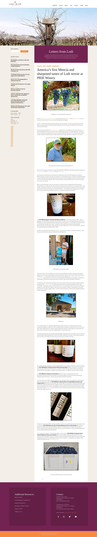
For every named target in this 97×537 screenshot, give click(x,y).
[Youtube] (75, 516)
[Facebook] (58, 516)
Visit (71, 5)
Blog (86, 5)
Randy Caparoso (16, 113)
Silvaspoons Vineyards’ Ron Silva (48, 118)
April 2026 (14, 120)
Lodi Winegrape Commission (15, 4)
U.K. (83, 130)
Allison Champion (16, 114)
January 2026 (15, 123)
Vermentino (78, 276)
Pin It (43, 478)
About (66, 5)
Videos (61, 5)
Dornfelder (72, 276)
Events (76, 5)
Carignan (48, 387)
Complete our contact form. (70, 512)
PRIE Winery (61, 171)
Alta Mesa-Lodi (76, 118)
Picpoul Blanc (40, 278)
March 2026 (15, 122)
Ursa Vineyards (40, 171)
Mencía (68, 118)
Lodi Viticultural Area (54, 439)
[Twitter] (69, 516)
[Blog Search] (15, 51)
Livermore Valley (48, 284)
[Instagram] (64, 516)
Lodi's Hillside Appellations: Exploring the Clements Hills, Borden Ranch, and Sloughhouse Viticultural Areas (19, 101)
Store (81, 5)
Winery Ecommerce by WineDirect (48, 534)
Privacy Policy (19, 509)
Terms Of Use (18, 511)
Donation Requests (20, 503)
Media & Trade (18, 497)
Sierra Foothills (50, 171)
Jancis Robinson (54, 130)
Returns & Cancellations (22, 506)
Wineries (54, 5)
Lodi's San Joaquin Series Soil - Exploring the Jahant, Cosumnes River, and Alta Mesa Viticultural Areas (20, 95)
